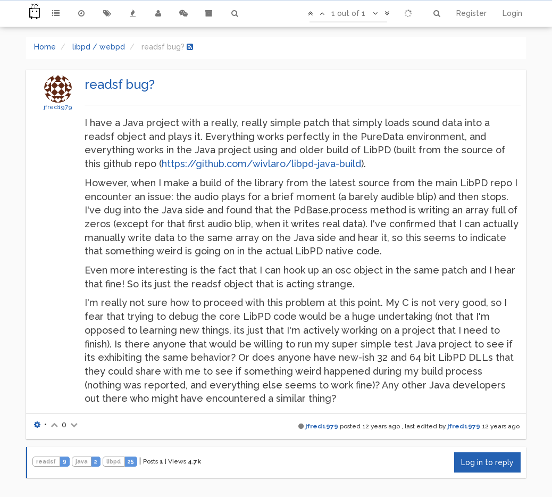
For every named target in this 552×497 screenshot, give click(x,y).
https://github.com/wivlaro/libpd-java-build (261, 163)
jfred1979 (58, 107)
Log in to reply (487, 462)
